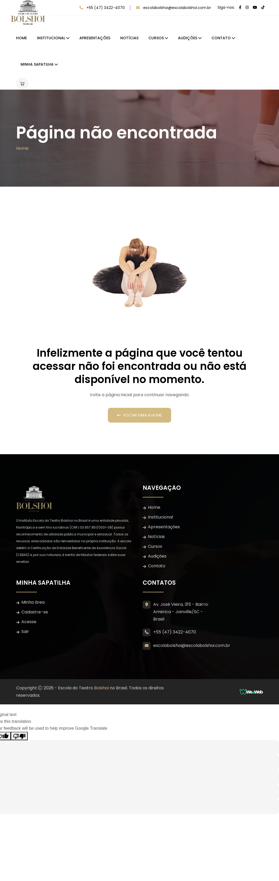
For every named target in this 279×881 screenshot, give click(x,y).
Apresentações (94, 38)
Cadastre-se (34, 612)
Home (21, 38)
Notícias (129, 38)
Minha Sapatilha (37, 64)
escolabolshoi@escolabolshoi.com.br (177, 7)
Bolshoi (101, 688)
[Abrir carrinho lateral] (22, 84)
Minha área (33, 602)
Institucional (51, 38)
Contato (221, 38)
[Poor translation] (19, 736)
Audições (187, 38)
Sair (25, 631)
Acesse (28, 622)
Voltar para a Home (139, 415)
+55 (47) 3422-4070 (105, 7)
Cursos (156, 38)
